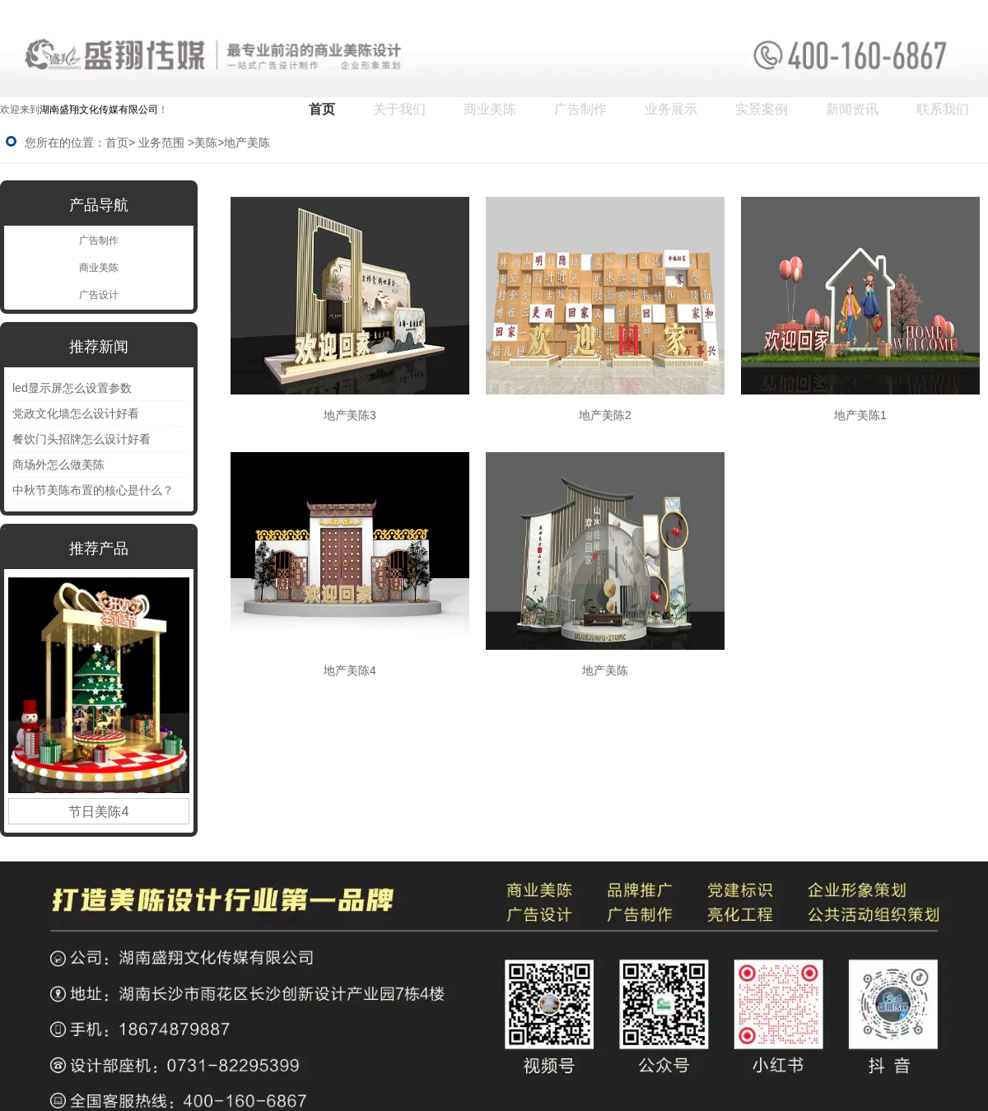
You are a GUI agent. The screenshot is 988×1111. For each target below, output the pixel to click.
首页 (322, 109)
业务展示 (671, 109)
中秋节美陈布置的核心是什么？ (93, 490)
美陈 (205, 142)
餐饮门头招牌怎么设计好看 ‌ (83, 439)
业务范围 (161, 142)
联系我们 (942, 109)
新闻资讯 (852, 109)
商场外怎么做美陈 (58, 464)
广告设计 (99, 295)
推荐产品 (98, 548)
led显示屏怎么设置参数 (72, 387)
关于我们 (399, 109)
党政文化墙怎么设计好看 (75, 413)
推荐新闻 (98, 346)
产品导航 (98, 205)
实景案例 (761, 109)
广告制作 (580, 109)
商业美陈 (490, 109)
